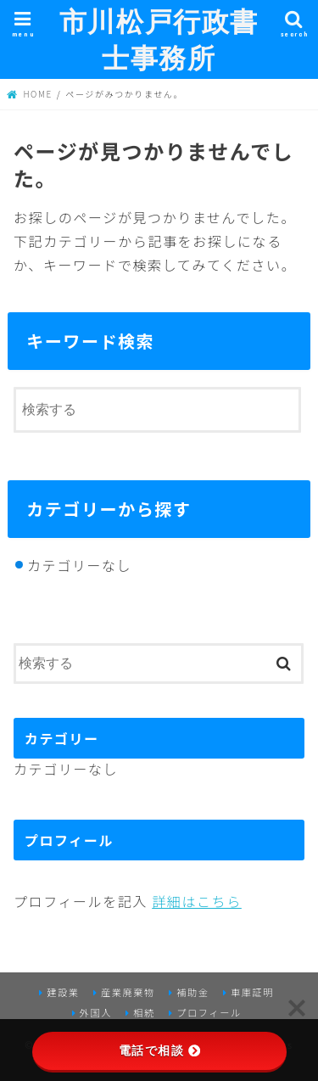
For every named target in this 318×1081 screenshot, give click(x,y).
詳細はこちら (197, 901)
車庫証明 (252, 992)
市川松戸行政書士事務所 (159, 39)
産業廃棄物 (128, 992)
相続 (144, 1012)
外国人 (96, 1012)
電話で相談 (159, 1050)
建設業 (63, 992)
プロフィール (209, 1012)
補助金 (192, 992)
